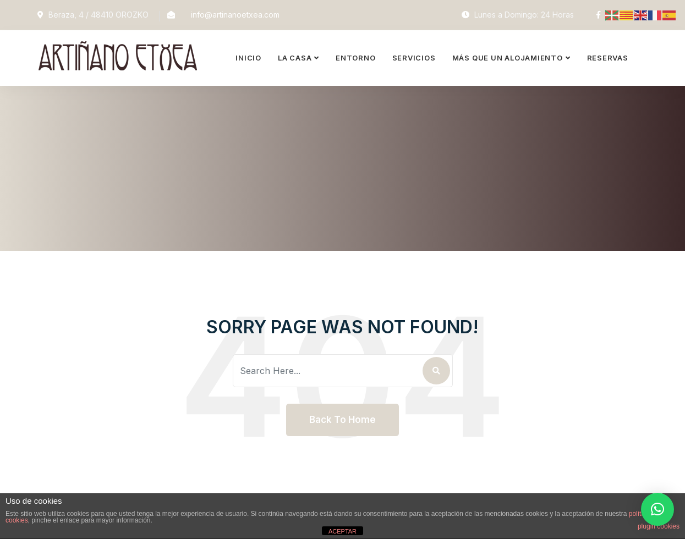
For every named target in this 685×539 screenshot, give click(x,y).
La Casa (294, 57)
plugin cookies (658, 526)
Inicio (248, 57)
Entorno (355, 57)
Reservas (607, 57)
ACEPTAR (342, 531)
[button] (657, 509)
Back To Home (342, 419)
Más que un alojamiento (507, 57)
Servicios (414, 57)
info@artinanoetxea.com (235, 14)
